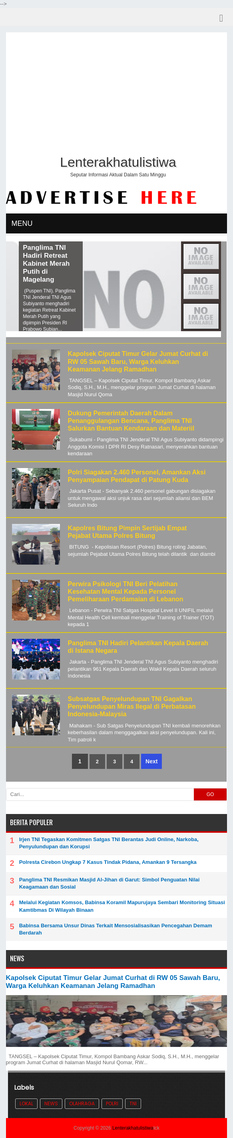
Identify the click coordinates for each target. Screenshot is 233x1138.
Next (151, 761)
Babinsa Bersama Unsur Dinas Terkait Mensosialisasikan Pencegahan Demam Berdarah (115, 929)
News (51, 1103)
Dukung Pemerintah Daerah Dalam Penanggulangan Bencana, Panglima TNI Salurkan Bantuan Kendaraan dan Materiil (131, 421)
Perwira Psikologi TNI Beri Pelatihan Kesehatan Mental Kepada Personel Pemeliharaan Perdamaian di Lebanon (125, 592)
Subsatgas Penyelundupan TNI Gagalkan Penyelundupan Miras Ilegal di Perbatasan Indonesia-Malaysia (132, 706)
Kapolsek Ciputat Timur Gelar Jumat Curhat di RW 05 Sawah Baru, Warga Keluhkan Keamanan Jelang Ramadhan (138, 361)
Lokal (26, 1103)
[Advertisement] (116, 92)
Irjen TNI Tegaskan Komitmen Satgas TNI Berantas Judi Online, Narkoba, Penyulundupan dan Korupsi (109, 843)
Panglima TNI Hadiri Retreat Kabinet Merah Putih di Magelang (83, 263)
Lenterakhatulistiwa (132, 1128)
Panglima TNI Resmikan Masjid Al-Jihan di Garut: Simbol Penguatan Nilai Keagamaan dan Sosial (109, 883)
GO (210, 794)
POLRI (112, 1103)
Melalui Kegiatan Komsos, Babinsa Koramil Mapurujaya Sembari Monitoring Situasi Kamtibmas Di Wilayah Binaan (122, 906)
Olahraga (82, 1103)
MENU (22, 223)
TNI (133, 1103)
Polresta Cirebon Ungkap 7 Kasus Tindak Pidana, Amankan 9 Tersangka (108, 862)
